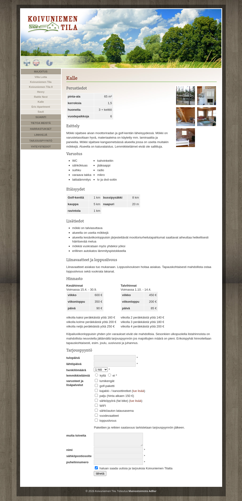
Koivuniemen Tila (41, 82)
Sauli (41, 111)
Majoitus (41, 71)
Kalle (41, 101)
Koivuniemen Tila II (40, 86)
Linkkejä (40, 134)
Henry (40, 91)
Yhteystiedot (41, 146)
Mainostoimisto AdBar (142, 491)
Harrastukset (41, 128)
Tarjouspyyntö (40, 140)
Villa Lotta (41, 77)
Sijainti (40, 117)
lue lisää (138, 391)
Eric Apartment (40, 106)
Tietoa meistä (41, 123)
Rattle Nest (41, 96)
